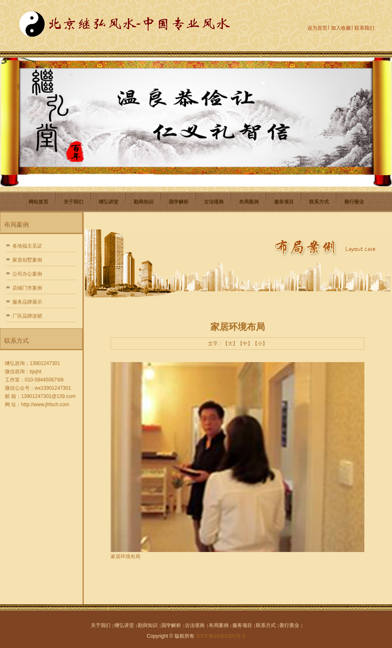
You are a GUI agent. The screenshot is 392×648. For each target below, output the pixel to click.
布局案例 (249, 202)
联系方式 (319, 202)
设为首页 (317, 28)
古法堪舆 (214, 202)
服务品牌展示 (27, 302)
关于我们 (73, 202)
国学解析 (179, 202)
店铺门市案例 (27, 288)
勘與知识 (143, 202)
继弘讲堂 (108, 202)
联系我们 (364, 28)
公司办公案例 (27, 274)
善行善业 (354, 202)
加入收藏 (341, 28)
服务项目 (284, 202)
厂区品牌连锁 (27, 316)
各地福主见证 (27, 246)
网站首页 (38, 202)
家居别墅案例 (27, 260)
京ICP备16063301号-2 (220, 636)
